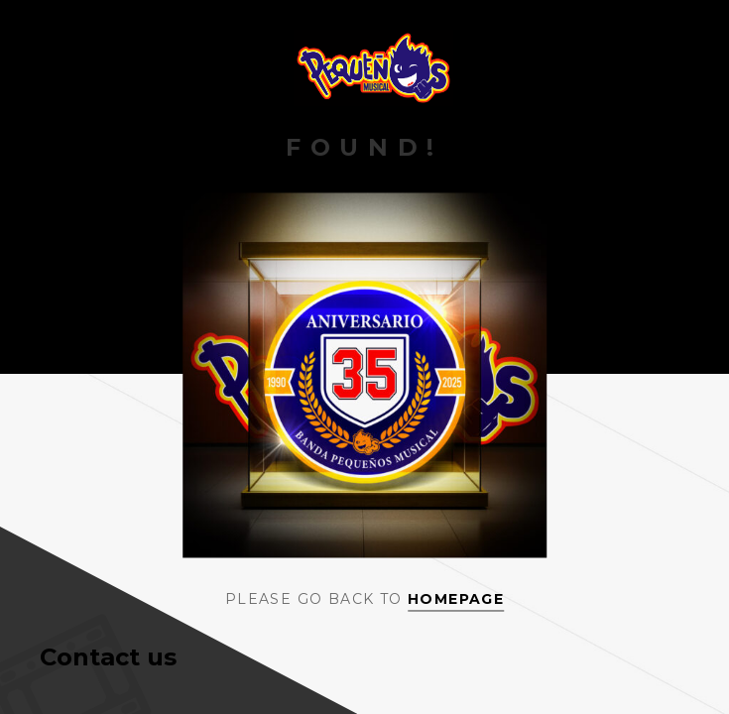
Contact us (108, 657)
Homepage (456, 599)
